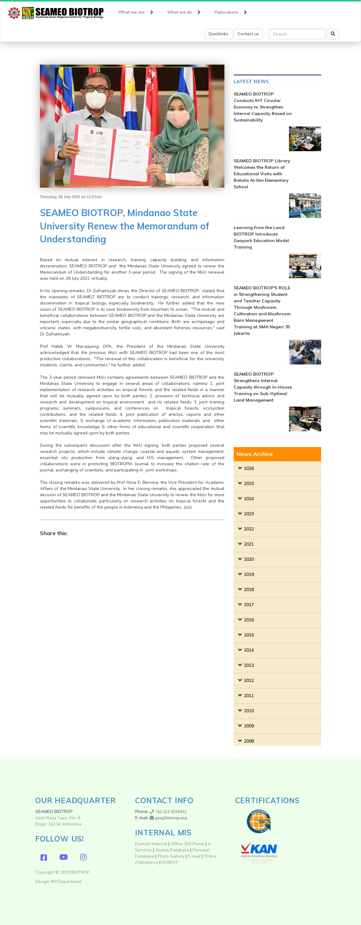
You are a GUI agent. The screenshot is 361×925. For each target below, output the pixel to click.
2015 (249, 635)
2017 (249, 605)
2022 (249, 529)
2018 (249, 590)
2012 (249, 681)
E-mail (195, 856)
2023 (249, 514)
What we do (184, 10)
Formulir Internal (151, 844)
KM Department (66, 882)
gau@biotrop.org (171, 818)
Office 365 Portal (187, 844)
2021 (249, 544)
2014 (249, 650)
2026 (249, 468)
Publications (230, 10)
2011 (249, 696)
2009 (249, 726)
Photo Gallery (171, 856)
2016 (249, 620)
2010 (249, 711)
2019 (249, 575)
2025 (249, 484)
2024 (249, 499)
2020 (249, 559)
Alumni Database (172, 850)
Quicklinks (218, 34)
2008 (249, 741)
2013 (249, 665)
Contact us (248, 34)
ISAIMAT (170, 862)
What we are (136, 10)
